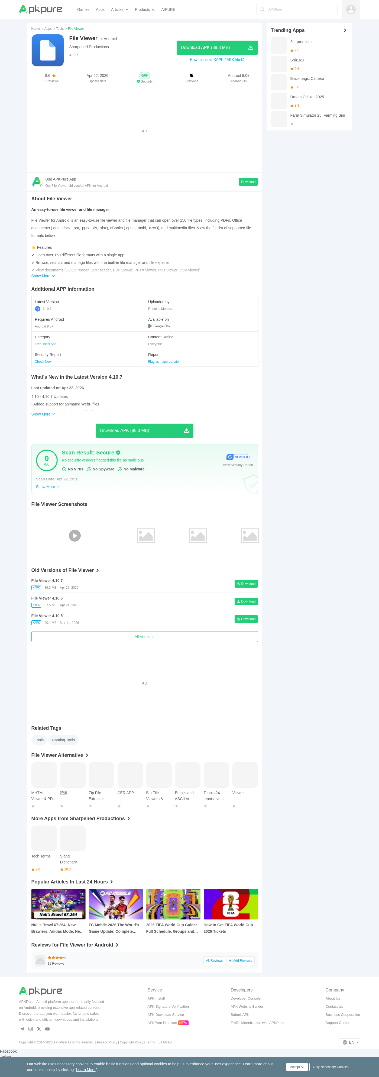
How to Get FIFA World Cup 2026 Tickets (228, 928)
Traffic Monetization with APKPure (257, 1023)
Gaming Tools (63, 740)
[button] (144, 78)
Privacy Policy (107, 1042)
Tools (60, 29)
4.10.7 (43, 309)
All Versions (144, 636)
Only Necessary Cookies (330, 1067)
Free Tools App (46, 344)
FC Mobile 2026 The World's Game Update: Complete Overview (114, 929)
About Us (333, 998)
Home (35, 29)
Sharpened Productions (89, 47)
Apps (48, 29)
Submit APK (240, 1015)
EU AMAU (164, 1042)
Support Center (337, 1023)
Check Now (43, 362)
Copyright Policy (132, 1042)
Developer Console (246, 998)
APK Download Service (165, 1015)
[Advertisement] (144, 131)
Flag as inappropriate (163, 362)
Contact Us (334, 1006)
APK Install (156, 998)
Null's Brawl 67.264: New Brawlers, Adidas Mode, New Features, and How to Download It (57, 929)
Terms (150, 1042)
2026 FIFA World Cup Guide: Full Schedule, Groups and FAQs (171, 929)
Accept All (297, 1067)
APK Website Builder (247, 1006)
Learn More (86, 1070)
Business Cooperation (343, 1015)
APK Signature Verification (168, 1006)
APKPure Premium (162, 1023)
